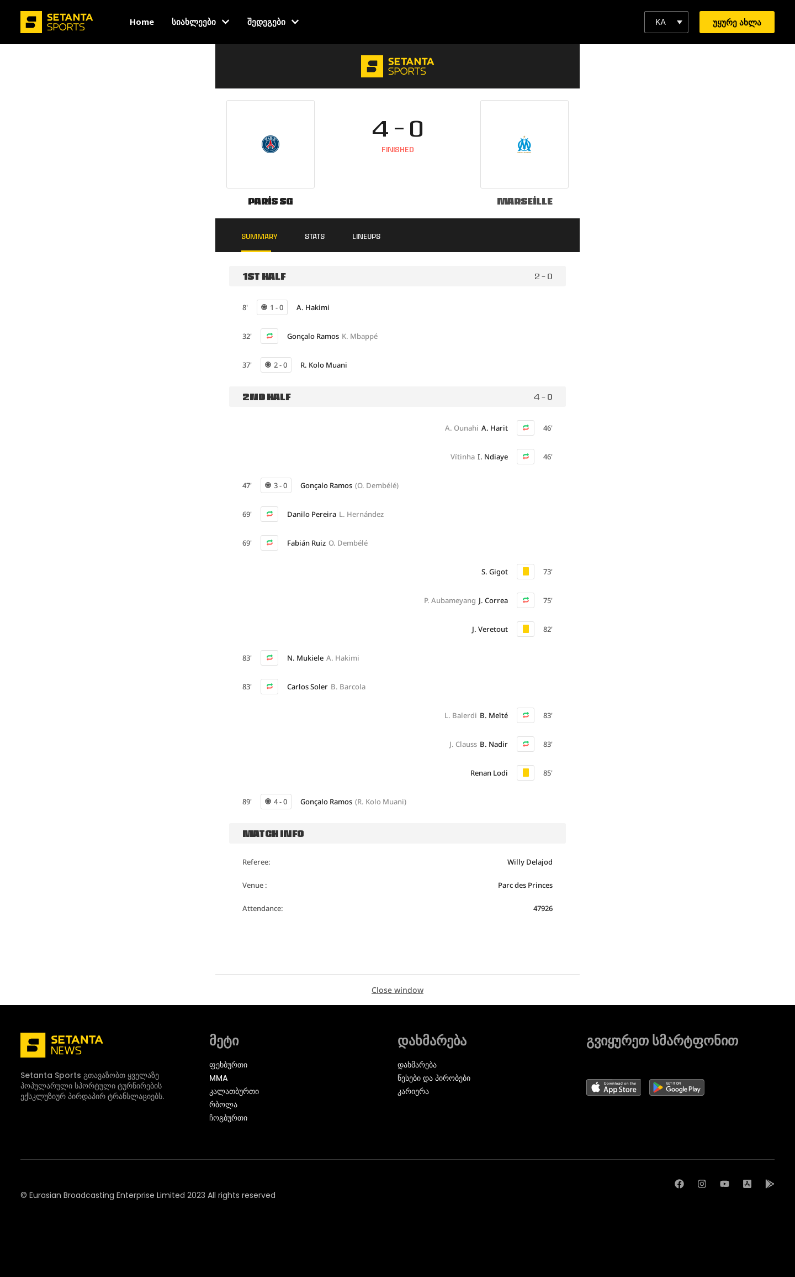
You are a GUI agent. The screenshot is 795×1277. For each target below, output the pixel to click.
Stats (316, 236)
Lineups (368, 236)
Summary (260, 236)
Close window (397, 990)
